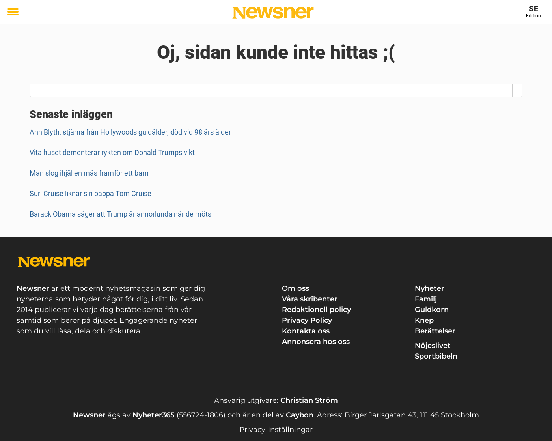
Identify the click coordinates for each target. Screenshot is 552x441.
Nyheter (429, 288)
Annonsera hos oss (316, 341)
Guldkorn (432, 309)
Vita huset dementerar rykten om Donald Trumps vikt (112, 152)
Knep (424, 320)
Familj (426, 299)
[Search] (517, 90)
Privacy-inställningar (276, 429)
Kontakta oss (306, 331)
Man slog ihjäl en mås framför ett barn (89, 173)
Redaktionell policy (316, 309)
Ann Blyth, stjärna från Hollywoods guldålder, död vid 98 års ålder (130, 132)
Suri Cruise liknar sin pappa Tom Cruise (90, 193)
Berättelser (435, 331)
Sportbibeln (436, 356)
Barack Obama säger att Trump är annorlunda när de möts (120, 214)
